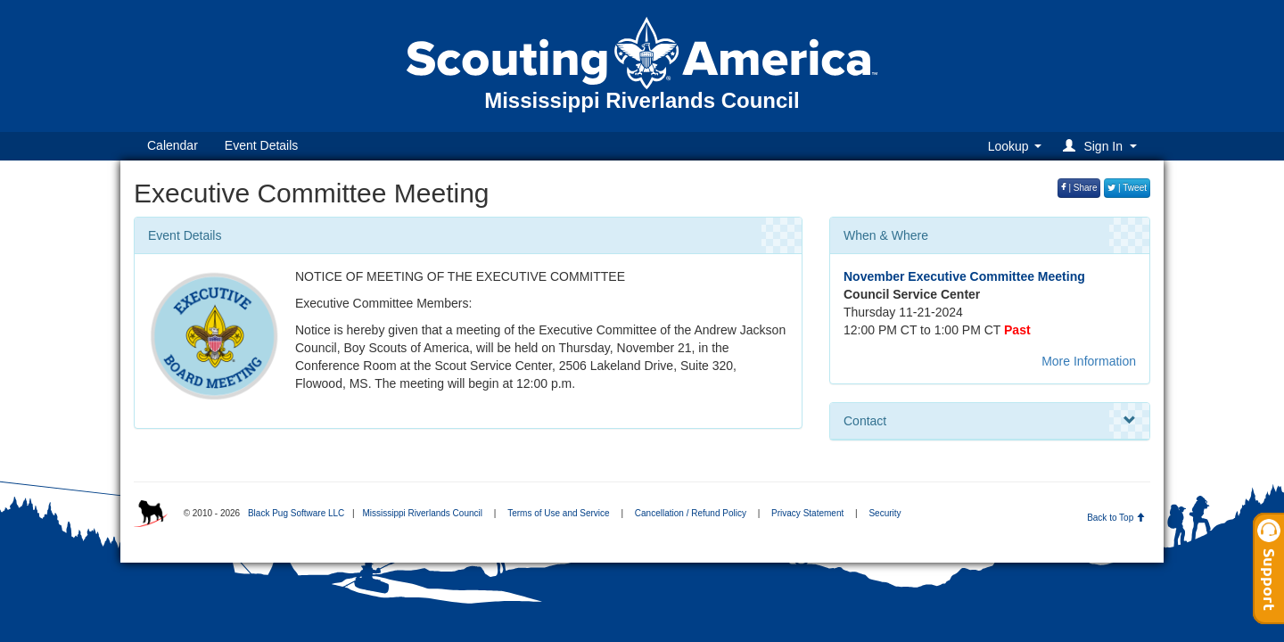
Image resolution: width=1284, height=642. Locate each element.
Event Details (261, 145)
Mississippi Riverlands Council (422, 513)
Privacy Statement (807, 513)
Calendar (172, 145)
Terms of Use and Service (558, 513)
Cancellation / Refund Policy (690, 513)
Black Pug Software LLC (296, 513)
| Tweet (1127, 188)
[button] (1102, 146)
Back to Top (1116, 518)
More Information (1088, 361)
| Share (1079, 188)
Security (884, 513)
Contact (990, 421)
